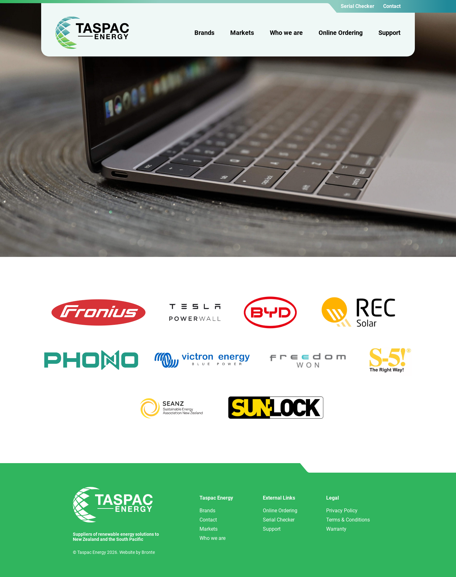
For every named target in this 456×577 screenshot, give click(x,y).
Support (389, 32)
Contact (392, 6)
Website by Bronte (137, 552)
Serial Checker (357, 6)
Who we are (286, 32)
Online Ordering (341, 32)
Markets (242, 32)
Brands (204, 32)
